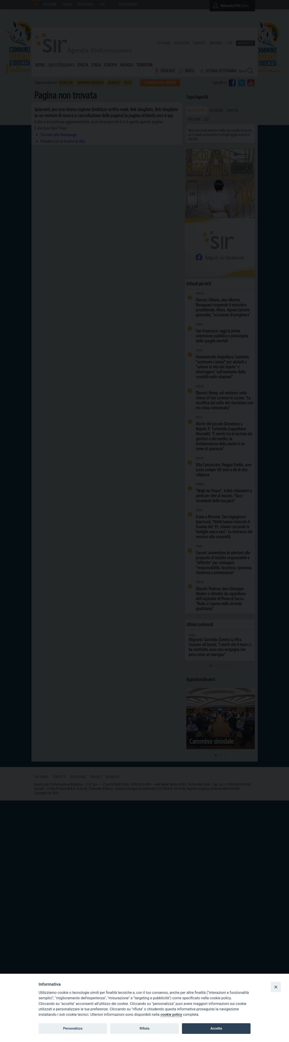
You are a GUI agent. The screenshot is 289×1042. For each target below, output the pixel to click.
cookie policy (171, 1014)
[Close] (276, 987)
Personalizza (72, 1028)
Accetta (216, 1028)
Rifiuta (144, 1028)
